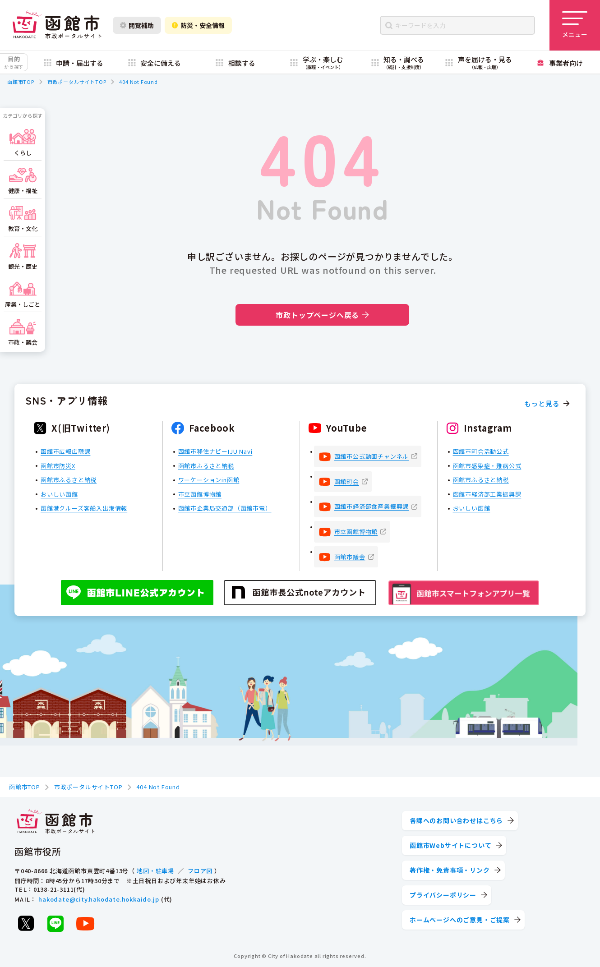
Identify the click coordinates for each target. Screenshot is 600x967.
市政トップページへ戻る (322, 314)
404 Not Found (138, 81)
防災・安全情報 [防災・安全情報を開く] (198, 25)
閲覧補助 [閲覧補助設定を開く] (137, 25)
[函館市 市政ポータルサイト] (57, 25)
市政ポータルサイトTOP (76, 81)
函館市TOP (20, 81)
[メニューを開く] (574, 25)
